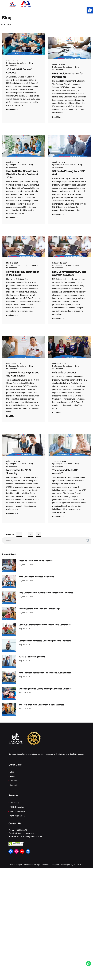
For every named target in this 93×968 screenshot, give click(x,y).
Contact (13, 781)
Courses (13, 776)
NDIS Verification (17, 812)
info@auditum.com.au (24, 829)
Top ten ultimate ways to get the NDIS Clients (22, 370)
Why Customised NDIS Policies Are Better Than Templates (46, 588)
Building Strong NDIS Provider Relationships (39, 604)
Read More (12, 110)
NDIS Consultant (17, 803)
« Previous (9, 530)
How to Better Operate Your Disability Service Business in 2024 (22, 170)
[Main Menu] (3, 4)
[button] (90, 10)
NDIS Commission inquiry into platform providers (69, 269)
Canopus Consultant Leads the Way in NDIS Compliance (44, 620)
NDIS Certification (17, 807)
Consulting (14, 799)
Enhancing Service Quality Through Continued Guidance (45, 684)
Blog (9, 24)
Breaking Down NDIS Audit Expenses (36, 556)
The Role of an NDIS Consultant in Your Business (41, 700)
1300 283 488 (21, 826)
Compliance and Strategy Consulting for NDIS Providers (45, 636)
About (12, 772)
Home (2, 24)
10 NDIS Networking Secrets (32, 652)
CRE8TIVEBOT (79, 861)
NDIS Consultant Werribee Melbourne (36, 572)
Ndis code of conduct (64, 368)
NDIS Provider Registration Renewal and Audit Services (45, 668)
